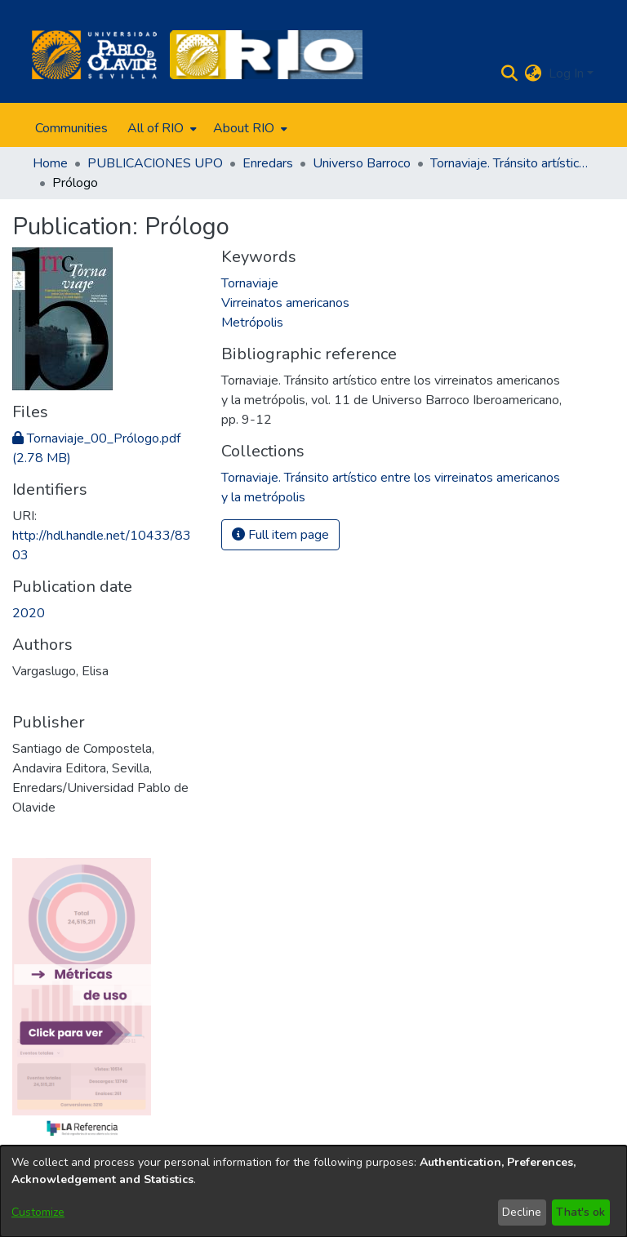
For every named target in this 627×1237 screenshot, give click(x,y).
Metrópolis (252, 322)
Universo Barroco (362, 163)
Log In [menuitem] (566, 73)
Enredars (267, 163)
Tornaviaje (249, 283)
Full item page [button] (280, 535)
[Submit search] (510, 73)
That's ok (580, 1212)
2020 (28, 613)
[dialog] (313, 1191)
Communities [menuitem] (71, 128)
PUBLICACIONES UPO (155, 163)
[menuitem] (160, 128)
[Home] (94, 54)
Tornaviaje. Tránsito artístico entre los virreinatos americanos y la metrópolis (512, 163)
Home (50, 163)
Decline (521, 1212)
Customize (37, 1212)
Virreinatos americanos (285, 303)
